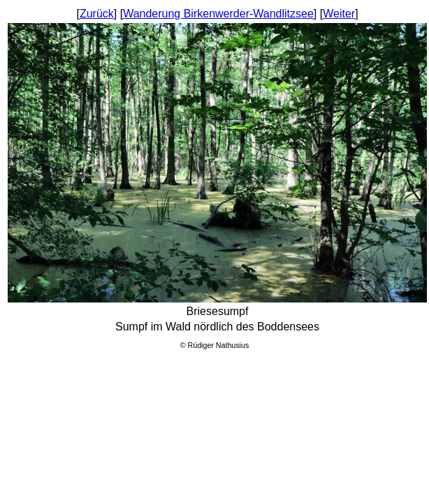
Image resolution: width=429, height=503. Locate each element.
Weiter (339, 14)
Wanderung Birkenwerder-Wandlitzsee (218, 14)
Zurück (97, 14)
